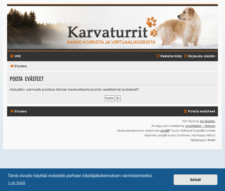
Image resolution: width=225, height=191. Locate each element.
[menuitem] (199, 111)
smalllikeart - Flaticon (200, 126)
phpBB (164, 131)
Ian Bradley (207, 121)
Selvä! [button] (195, 180)
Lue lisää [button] (16, 182)
